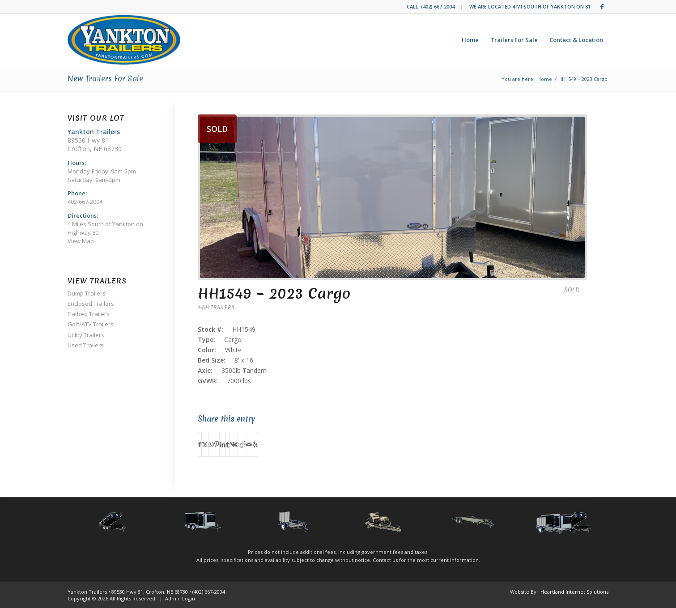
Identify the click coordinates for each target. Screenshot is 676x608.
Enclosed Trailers (91, 304)
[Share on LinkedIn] (222, 444)
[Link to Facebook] (602, 6)
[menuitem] (470, 40)
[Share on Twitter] (205, 444)
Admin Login (180, 598)
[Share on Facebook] (199, 444)
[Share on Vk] (234, 444)
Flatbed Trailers (89, 314)
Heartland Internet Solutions (574, 591)
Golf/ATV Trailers (91, 324)
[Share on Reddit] (242, 444)
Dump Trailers (87, 293)
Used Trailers (86, 345)
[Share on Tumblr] (228, 444)
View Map (81, 241)
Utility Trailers (86, 335)
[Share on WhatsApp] (211, 444)
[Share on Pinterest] (216, 444)
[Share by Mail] (249, 444)
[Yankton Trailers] (124, 40)
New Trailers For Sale (105, 78)
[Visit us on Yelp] (255, 444)
